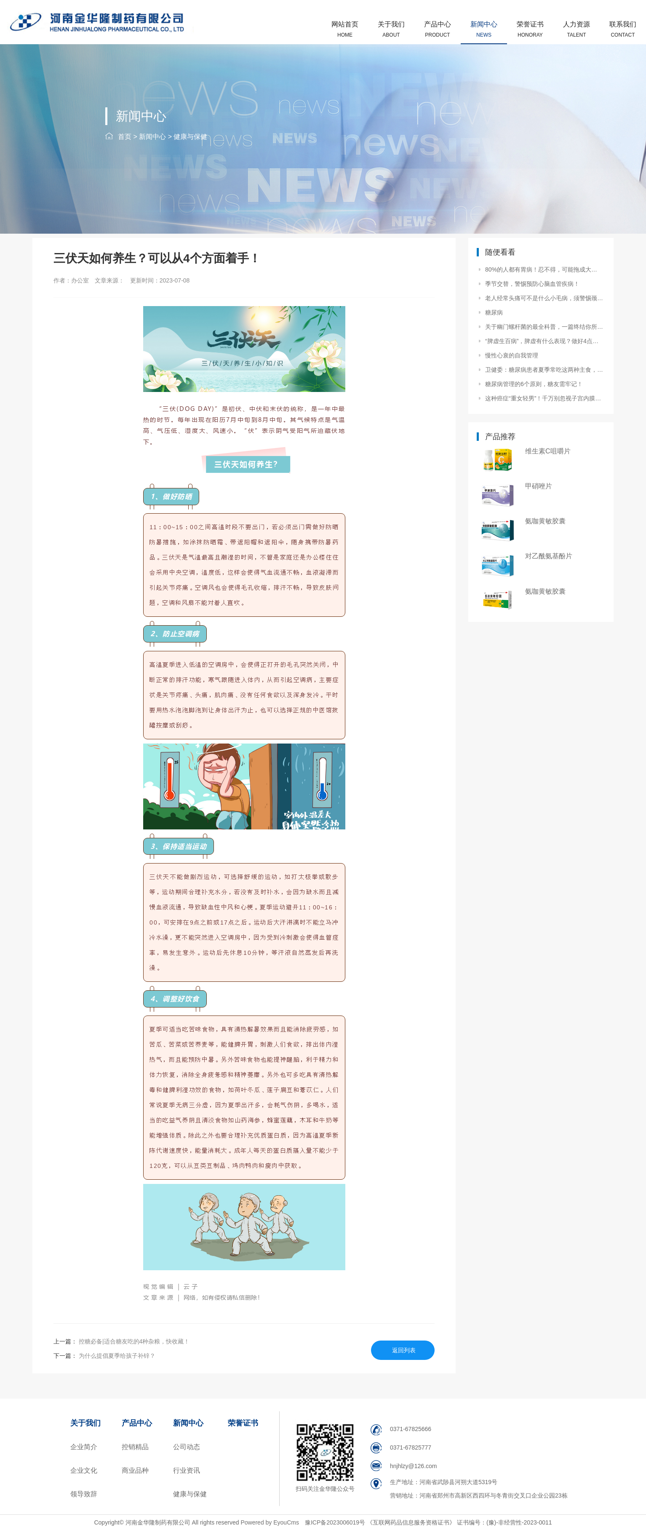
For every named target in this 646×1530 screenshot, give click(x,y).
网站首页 (344, 29)
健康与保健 (190, 136)
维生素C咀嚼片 (548, 451)
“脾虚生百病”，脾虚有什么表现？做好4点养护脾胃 (544, 341)
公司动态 (186, 1446)
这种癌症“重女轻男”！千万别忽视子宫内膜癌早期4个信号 (544, 398)
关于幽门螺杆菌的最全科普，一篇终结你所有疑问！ (544, 326)
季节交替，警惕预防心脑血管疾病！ (532, 283)
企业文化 (83, 1470)
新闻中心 (483, 29)
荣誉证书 (530, 29)
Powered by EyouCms (269, 1522)
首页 (124, 136)
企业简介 (83, 1446)
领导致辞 (83, 1494)
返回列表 (404, 1350)
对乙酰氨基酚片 (548, 556)
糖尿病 (494, 312)
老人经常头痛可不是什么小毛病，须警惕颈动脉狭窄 (544, 298)
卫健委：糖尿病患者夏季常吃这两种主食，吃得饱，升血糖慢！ (544, 369)
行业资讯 (186, 1470)
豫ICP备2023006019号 (336, 1522)
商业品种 (135, 1470)
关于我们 (391, 29)
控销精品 (135, 1446)
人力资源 (576, 29)
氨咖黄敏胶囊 (545, 521)
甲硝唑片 (538, 486)
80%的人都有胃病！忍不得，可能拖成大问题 (544, 269)
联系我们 (622, 29)
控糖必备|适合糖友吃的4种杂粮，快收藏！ (133, 1341)
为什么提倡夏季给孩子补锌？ (116, 1355)
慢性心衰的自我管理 (511, 355)
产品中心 (437, 29)
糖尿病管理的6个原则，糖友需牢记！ (534, 384)
